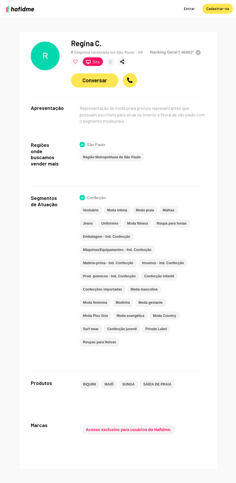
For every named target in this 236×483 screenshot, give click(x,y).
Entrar (189, 8)
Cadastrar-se (217, 8)
